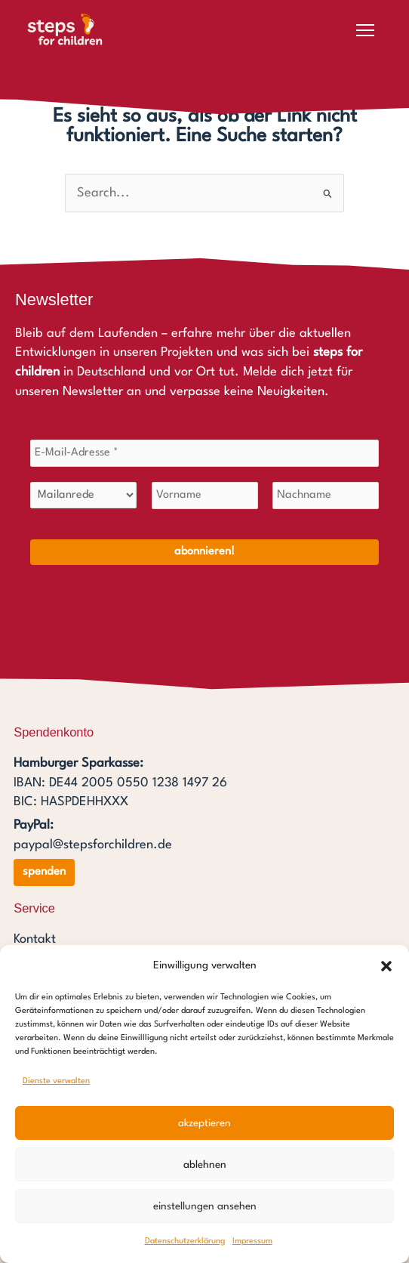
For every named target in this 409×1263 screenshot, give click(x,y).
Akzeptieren (204, 1123)
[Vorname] (205, 495)
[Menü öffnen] (365, 30)
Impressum (252, 1241)
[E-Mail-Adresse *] (204, 453)
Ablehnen (204, 1165)
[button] (386, 966)
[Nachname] (325, 495)
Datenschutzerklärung (185, 1241)
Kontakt (35, 939)
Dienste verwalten (56, 1081)
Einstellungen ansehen (205, 1206)
